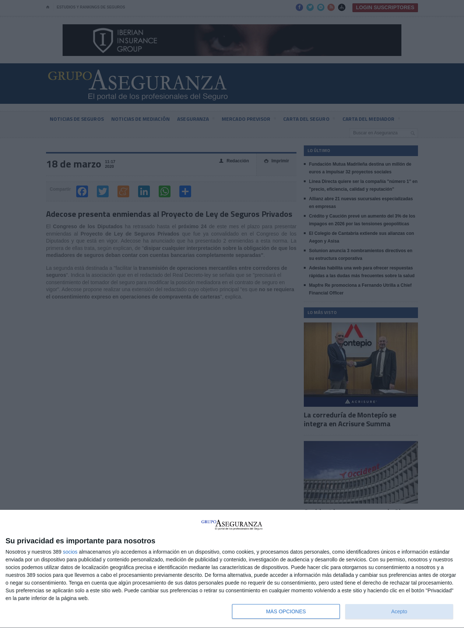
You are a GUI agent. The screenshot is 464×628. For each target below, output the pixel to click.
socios (70, 551)
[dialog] (232, 569)
